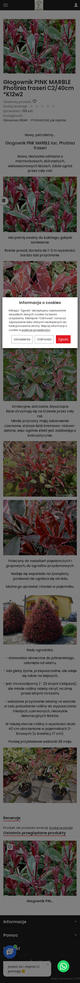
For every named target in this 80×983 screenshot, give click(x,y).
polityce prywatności (36, 330)
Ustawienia (22, 339)
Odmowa (44, 339)
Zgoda (63, 339)
